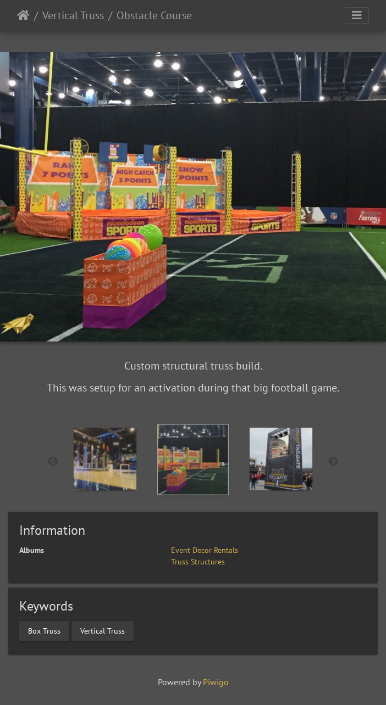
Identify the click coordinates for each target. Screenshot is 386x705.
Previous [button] (52, 461)
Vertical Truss (73, 15)
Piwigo (216, 681)
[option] (105, 459)
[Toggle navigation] (357, 15)
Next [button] (333, 461)
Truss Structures (198, 562)
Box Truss (44, 631)
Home (23, 15)
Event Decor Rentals (204, 550)
